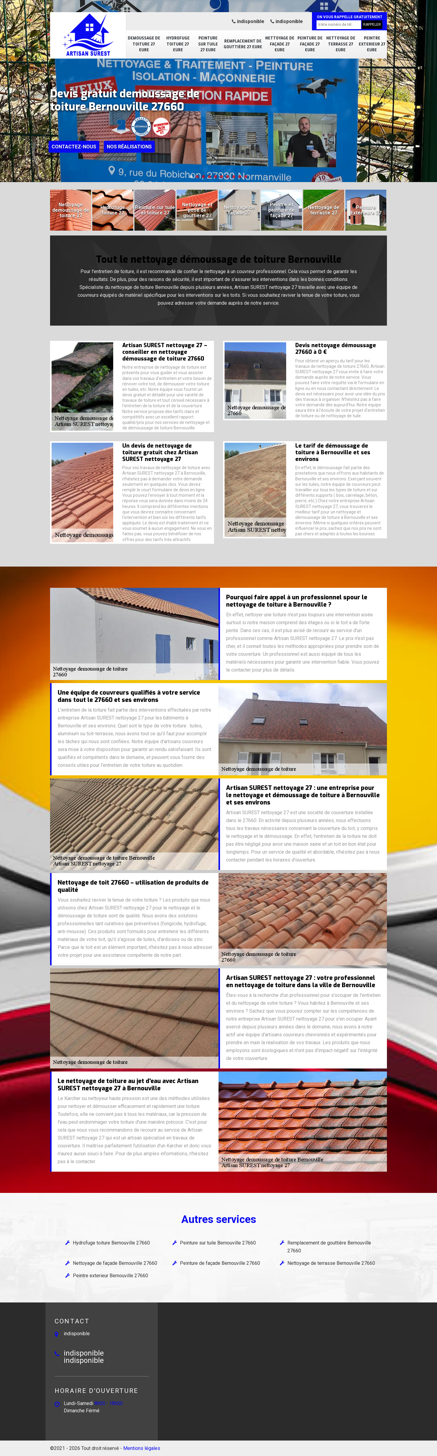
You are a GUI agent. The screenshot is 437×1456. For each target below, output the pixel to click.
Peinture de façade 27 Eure (310, 44)
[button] (191, 177)
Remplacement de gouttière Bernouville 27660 (329, 1247)
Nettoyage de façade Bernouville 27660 (115, 1263)
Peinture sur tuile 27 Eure (208, 44)
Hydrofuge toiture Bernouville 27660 (111, 1243)
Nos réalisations (129, 147)
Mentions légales (141, 1448)
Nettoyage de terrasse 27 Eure (340, 44)
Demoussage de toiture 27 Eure (144, 44)
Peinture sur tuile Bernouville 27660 (218, 1243)
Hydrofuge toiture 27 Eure (178, 44)
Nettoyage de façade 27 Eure (279, 44)
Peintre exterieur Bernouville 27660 (110, 1275)
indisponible (248, 21)
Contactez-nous (74, 147)
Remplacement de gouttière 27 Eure (243, 44)
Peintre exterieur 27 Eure (372, 44)
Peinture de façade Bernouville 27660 (220, 1263)
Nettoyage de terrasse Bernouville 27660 (331, 1263)
